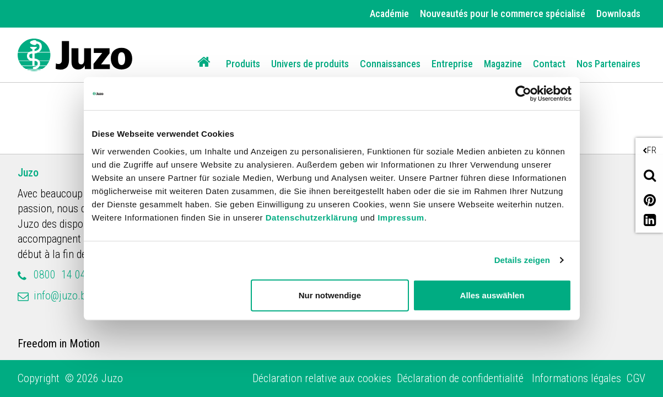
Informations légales (576, 378)
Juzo (28, 172)
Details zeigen (522, 260)
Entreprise (452, 63)
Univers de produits (310, 63)
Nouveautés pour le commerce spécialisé (502, 13)
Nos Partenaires (608, 63)
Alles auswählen (492, 294)
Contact (549, 63)
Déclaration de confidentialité (461, 378)
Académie (389, 13)
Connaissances (390, 63)
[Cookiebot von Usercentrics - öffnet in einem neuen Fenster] (523, 93)
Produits (243, 63)
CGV (636, 378)
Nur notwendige (330, 294)
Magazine (503, 63)
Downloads (618, 13)
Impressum (401, 217)
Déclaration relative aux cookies (321, 378)
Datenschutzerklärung (312, 217)
